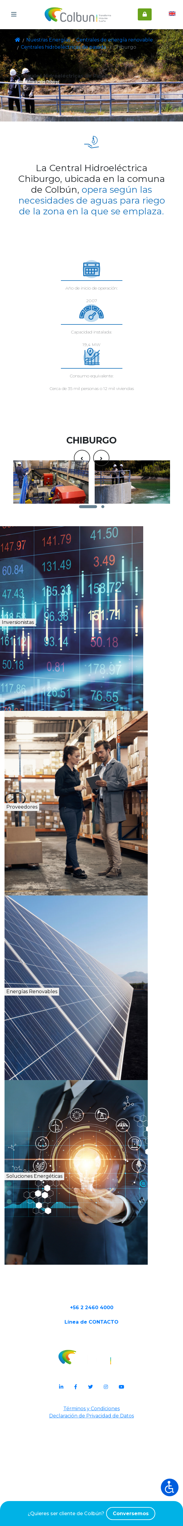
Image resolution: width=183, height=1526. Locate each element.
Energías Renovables (65, 1087)
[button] (88, 595)
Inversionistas (49, 718)
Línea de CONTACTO (91, 1427)
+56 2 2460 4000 (91, 1408)
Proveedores (47, 903)
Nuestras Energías (45, 40)
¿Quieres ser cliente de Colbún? (91, 1513)
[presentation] (82, 522)
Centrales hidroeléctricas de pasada (57, 47)
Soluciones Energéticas (70, 1272)
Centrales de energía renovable (101, 40)
